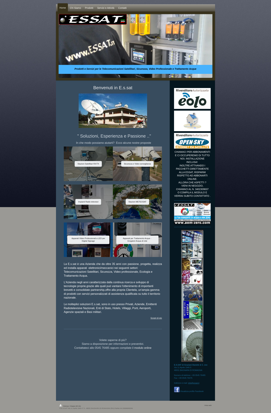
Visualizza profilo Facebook (192, 391)
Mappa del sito (75, 406)
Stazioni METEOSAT (137, 202)
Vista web (208, 405)
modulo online (143, 347)
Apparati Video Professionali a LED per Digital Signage (88, 239)
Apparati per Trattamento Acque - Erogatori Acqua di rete (137, 239)
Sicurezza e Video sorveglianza (137, 164)
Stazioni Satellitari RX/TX (88, 164)
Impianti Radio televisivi (88, 202)
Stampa (64, 406)
